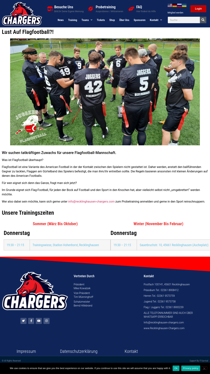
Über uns (124, 20)
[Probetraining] (90, 8)
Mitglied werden (175, 12)
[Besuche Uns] (50, 8)
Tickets (101, 20)
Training (72, 20)
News (61, 20)
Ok (176, 368)
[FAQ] (131, 8)
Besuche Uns (63, 7)
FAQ (139, 7)
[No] (204, 368)
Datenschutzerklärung (78, 351)
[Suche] (203, 20)
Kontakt (156, 20)
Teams (87, 20)
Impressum (26, 351)
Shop (112, 20)
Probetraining (106, 7)
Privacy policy (190, 368)
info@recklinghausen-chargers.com (91, 201)
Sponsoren (140, 20)
